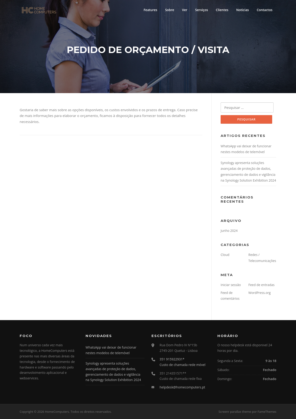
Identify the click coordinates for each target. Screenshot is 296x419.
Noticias (242, 10)
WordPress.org (259, 292)
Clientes (222, 10)
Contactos (264, 10)
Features (150, 10)
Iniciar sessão (231, 285)
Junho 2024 (229, 230)
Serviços (201, 10)
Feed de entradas (261, 285)
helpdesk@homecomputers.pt (182, 387)
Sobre (169, 10)
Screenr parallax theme (235, 412)
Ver (184, 10)
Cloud (225, 254)
